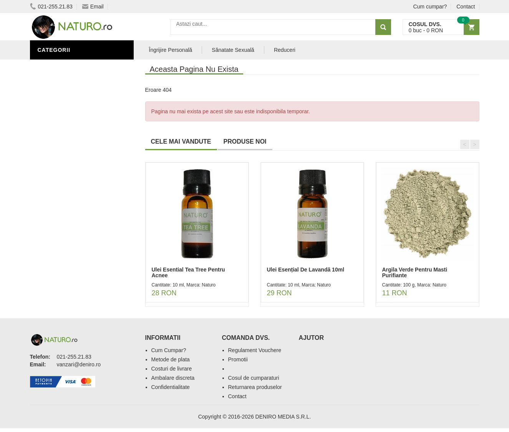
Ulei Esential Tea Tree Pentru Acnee (188, 272)
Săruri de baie (61, 112)
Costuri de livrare (171, 369)
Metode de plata (170, 359)
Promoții (53, 78)
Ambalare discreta (173, 378)
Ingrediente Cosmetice (75, 101)
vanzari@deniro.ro (79, 364)
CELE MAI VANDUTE (181, 141)
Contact (465, 6)
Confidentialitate (170, 387)
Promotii (238, 359)
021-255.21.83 (51, 6)
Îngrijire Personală (71, 89)
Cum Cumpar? (168, 350)
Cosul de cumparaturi (253, 378)
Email (93, 6)
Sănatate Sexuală (233, 50)
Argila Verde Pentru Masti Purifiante (415, 272)
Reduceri (284, 50)
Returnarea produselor (255, 387)
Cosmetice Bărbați (68, 135)
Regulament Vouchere (255, 350)
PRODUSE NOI (245, 141)
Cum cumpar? (430, 6)
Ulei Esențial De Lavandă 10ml (306, 269)
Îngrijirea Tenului (67, 124)
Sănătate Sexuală (67, 66)
